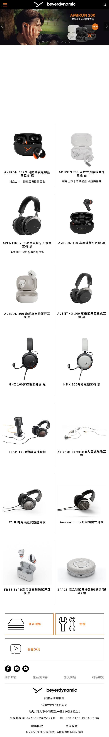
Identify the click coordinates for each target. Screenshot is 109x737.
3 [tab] (48, 43)
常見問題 (70, 677)
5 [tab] (55, 43)
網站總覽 (98, 677)
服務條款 (37, 726)
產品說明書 (40, 677)
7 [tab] (63, 43)
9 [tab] (70, 43)
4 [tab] (51, 43)
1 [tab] (40, 43)
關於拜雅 (11, 677)
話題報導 (34, 624)
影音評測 (34, 649)
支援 (82, 624)
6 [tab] (59, 43)
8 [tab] (66, 43)
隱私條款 (72, 726)
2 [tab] (44, 43)
